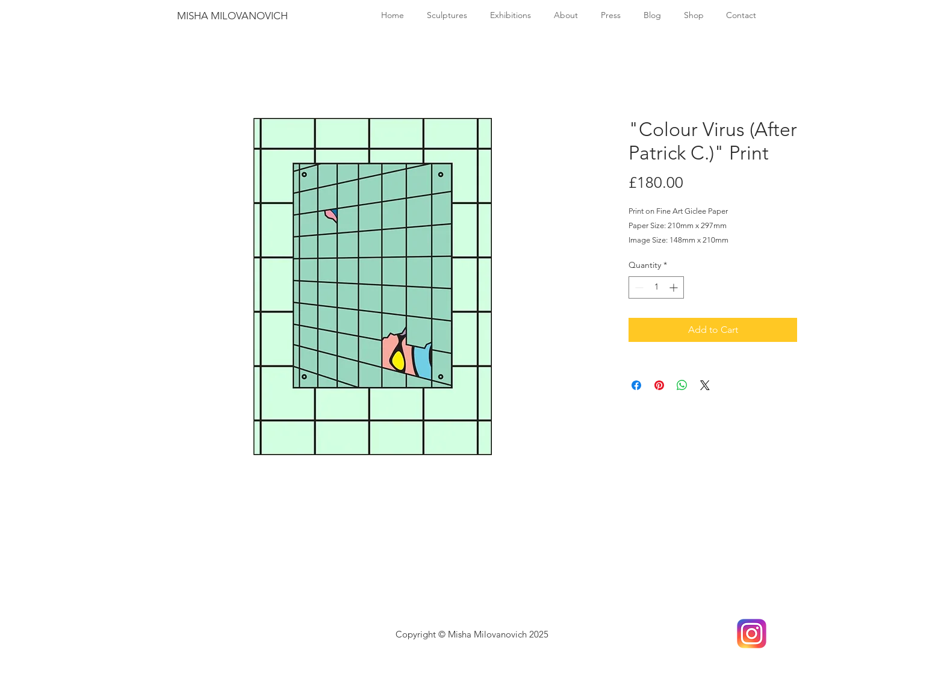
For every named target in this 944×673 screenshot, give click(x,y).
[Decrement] (637, 287)
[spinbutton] (656, 287)
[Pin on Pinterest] (659, 385)
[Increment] (674, 287)
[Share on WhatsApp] (682, 385)
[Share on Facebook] (636, 385)
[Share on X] (705, 385)
